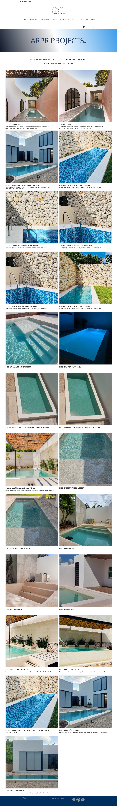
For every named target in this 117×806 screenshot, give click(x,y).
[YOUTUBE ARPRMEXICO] (83, 800)
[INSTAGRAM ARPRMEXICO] (78, 800)
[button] (74, 19)
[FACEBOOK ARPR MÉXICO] (74, 800)
